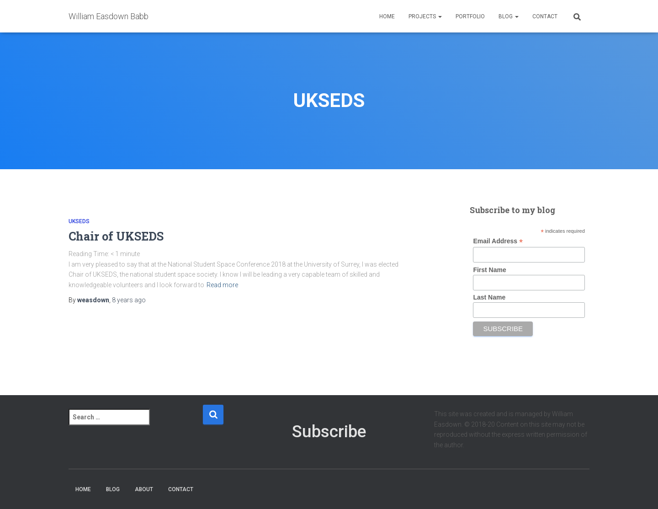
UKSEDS (79, 221)
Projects (425, 16)
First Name (489, 269)
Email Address (498, 241)
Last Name (489, 297)
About (144, 489)
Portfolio (470, 16)
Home (387, 16)
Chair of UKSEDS (116, 236)
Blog (509, 16)
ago (129, 300)
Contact (544, 16)
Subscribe (329, 431)
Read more (222, 285)
